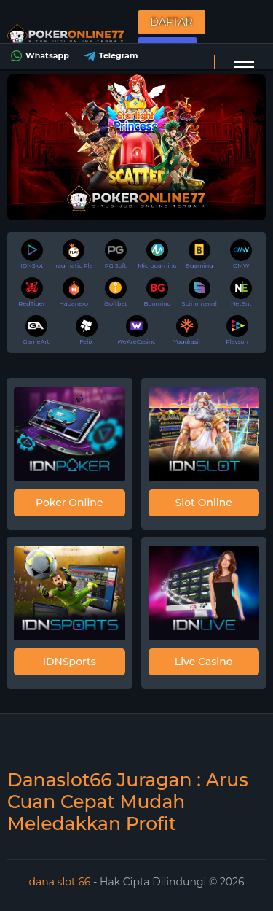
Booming (157, 292)
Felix (87, 330)
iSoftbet (115, 292)
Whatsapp (38, 56)
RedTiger (32, 292)
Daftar (172, 21)
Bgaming (199, 254)
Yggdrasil (186, 330)
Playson (237, 330)
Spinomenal (199, 292)
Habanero (73, 292)
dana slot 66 (60, 881)
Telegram (109, 56)
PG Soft (116, 254)
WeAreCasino (137, 330)
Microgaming (157, 254)
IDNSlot (31, 254)
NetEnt (241, 292)
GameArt (36, 330)
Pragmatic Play (73, 254)
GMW (241, 254)
